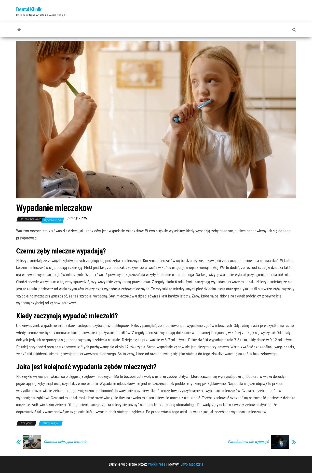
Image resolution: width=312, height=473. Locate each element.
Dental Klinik (28, 9)
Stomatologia (50, 423)
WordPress (156, 464)
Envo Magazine (191, 464)
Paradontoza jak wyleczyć (248, 442)
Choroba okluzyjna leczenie (65, 442)
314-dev (81, 219)
